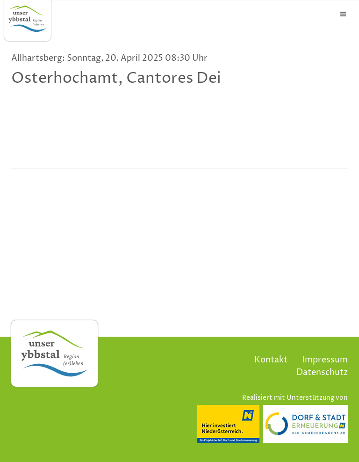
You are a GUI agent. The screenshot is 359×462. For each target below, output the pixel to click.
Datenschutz (322, 372)
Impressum (325, 360)
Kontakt (270, 360)
